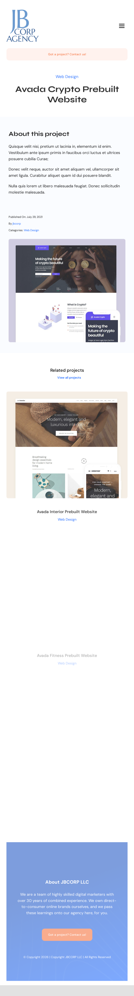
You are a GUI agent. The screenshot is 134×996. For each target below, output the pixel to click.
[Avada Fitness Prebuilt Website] (67, 539)
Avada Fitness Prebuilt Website (67, 657)
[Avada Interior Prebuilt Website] (67, 395)
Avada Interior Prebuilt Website (67, 512)
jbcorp (16, 224)
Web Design (67, 76)
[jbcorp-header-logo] (22, 11)
